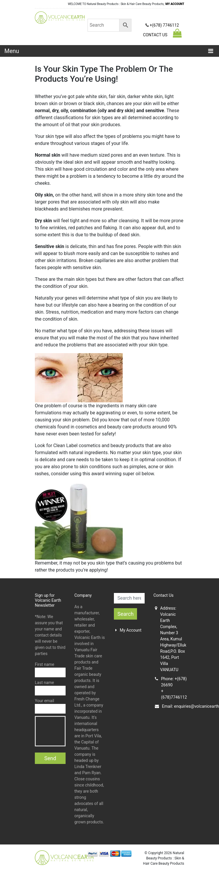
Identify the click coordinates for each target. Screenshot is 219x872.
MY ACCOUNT (174, 4)
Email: (169, 706)
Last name (50, 687)
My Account (128, 630)
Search (125, 614)
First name (50, 669)
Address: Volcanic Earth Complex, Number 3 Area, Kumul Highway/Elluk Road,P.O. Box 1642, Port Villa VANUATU (169, 639)
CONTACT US (155, 35)
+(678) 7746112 (162, 25)
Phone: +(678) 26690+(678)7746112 (169, 688)
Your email (50, 706)
